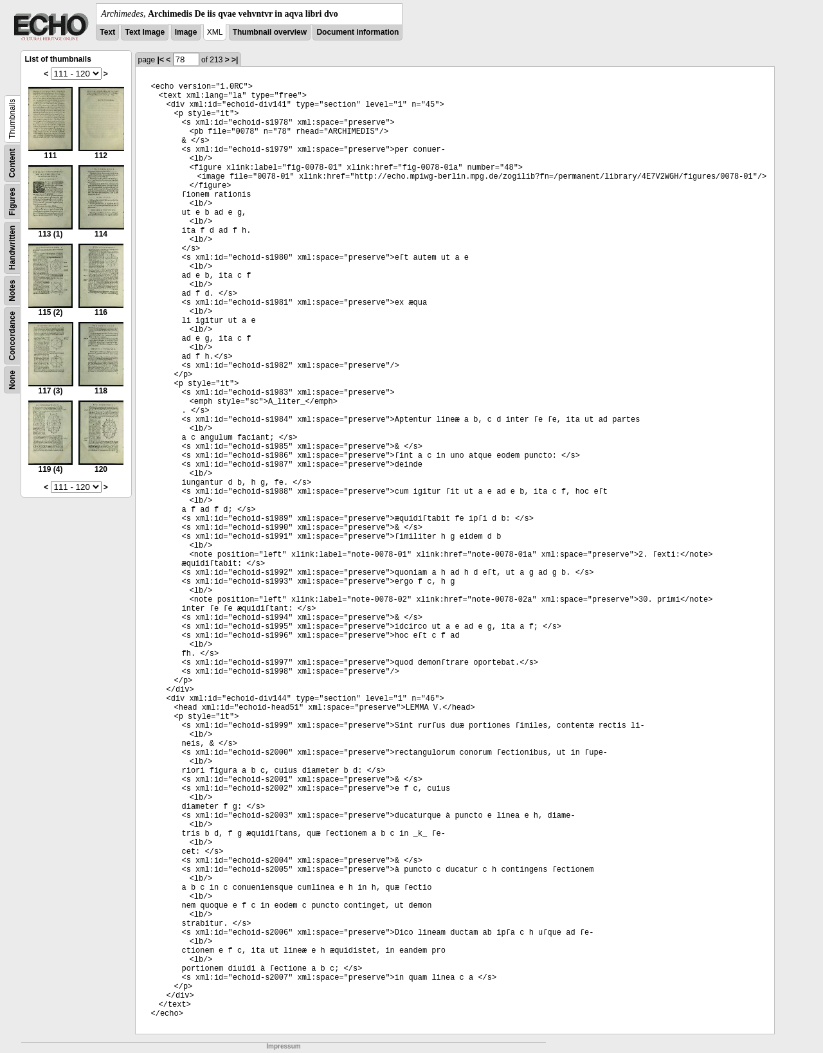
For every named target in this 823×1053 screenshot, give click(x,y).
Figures (12, 201)
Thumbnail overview (270, 32)
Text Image (145, 32)
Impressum (283, 1046)
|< (161, 59)
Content (12, 162)
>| (234, 59)
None (12, 380)
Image (186, 32)
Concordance (12, 336)
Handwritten (12, 248)
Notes (12, 290)
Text (107, 32)
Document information (357, 32)
